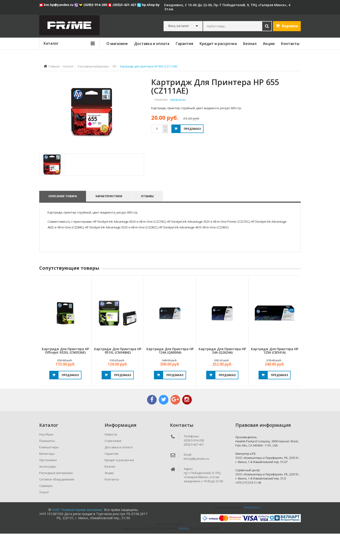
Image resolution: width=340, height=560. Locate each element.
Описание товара (62, 223)
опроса (183, 555)
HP (114, 66)
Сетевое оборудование (56, 506)
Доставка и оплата (151, 43)
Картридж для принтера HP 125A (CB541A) (274, 377)
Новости (111, 461)
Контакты (290, 43)
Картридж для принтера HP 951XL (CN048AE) (117, 377)
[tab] (52, 191)
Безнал (249, 43)
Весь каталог (178, 26)
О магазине (117, 43)
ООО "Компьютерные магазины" (77, 536)
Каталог (68, 66)
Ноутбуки (46, 461)
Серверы (46, 512)
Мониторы (47, 480)
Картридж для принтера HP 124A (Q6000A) (170, 377)
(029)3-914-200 (93, 5)
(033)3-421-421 (122, 5)
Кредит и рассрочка (218, 43)
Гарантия (184, 43)
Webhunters (252, 534)
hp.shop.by (148, 5)
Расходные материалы (93, 66)
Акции (269, 43)
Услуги (44, 518)
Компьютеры (49, 473)
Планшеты (47, 467)
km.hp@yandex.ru (56, 5)
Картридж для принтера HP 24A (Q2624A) (222, 377)
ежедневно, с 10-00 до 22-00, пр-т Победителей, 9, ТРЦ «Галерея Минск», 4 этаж (227, 7)
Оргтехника (48, 486)
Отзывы (148, 223)
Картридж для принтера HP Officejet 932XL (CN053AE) (65, 377)
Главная (53, 66)
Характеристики (109, 223)
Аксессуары (47, 493)
